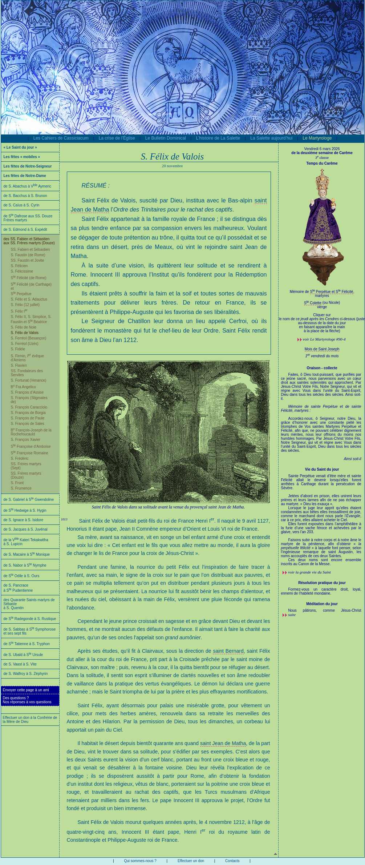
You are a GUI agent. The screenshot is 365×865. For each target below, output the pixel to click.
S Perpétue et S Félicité (331, 292)
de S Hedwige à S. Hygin (25, 510)
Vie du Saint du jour (322, 469)
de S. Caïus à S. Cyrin (22, 205)
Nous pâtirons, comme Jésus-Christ (324, 610)
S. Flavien (19, 365)
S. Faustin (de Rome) (28, 255)
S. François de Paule (28, 418)
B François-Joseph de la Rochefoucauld (31, 432)
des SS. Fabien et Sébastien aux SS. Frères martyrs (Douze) (29, 241)
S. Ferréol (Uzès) (24, 344)
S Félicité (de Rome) (28, 278)
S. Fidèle (18, 349)
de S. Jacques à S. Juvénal (26, 529)
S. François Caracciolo (29, 407)
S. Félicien (19, 266)
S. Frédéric (20, 458)
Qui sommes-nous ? (140, 861)
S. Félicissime (22, 271)
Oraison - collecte (322, 368)
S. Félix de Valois (25, 333)
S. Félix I (19, 311)
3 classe (322, 158)
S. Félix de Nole (24, 327)
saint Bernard (228, 651)
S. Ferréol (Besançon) (28, 338)
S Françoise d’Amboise (31, 446)
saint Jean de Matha (223, 743)
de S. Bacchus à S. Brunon (25, 196)
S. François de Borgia (28, 413)
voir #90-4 (324, 339)
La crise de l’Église (117, 138)
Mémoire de (300, 292)
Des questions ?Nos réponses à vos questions (27, 700)
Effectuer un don (191, 861)
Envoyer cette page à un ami (26, 690)
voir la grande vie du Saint (309, 572)
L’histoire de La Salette (218, 138)
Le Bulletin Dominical (165, 138)
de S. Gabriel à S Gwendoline (29, 500)
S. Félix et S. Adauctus (29, 299)
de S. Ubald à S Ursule (23, 655)
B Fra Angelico (23, 387)
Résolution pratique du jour (322, 583)
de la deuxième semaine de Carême (321, 153)
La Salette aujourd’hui (271, 138)
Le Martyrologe (317, 138)
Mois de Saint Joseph (322, 349)
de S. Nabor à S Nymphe (25, 565)
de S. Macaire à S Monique (27, 554)
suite (292, 614)
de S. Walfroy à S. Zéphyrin (26, 674)
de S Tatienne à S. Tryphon (27, 644)
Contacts (232, 861)
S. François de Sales (27, 424)
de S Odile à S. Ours (22, 576)
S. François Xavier (26, 440)
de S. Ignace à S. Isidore (24, 520)
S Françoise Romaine (29, 453)
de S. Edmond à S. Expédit (25, 230)
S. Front (17, 483)
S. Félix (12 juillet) (25, 305)
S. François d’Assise (27, 392)
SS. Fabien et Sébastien (30, 250)
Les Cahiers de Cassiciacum (61, 138)
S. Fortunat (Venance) (28, 380)
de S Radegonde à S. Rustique (30, 619)
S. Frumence (21, 488)
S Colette (312, 303)
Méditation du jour (322, 604)
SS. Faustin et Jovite (27, 260)
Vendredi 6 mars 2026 (322, 149)
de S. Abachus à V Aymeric (28, 186)
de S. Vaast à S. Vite (20, 664)
